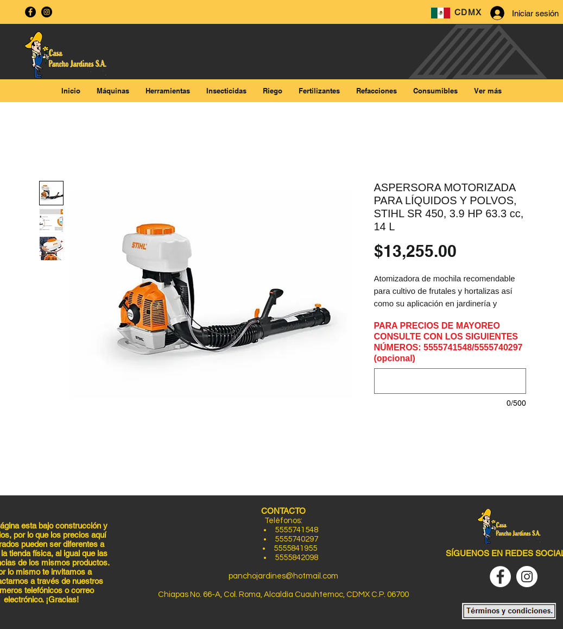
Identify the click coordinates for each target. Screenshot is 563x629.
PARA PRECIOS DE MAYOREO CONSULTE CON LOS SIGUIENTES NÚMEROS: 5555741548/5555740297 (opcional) (448, 342)
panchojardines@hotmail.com (283, 576)
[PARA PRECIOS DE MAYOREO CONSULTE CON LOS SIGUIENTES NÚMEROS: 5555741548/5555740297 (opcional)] (450, 381)
